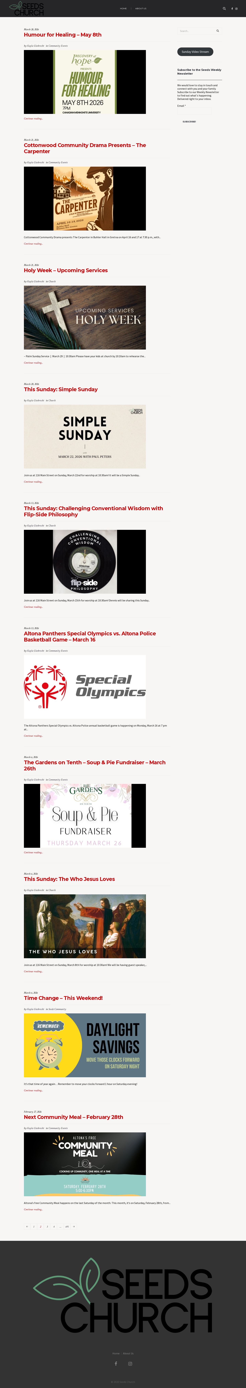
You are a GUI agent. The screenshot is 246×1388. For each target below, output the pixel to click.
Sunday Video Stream (195, 52)
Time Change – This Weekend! (63, 998)
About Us (128, 1353)
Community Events (58, 46)
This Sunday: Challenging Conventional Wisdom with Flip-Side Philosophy (93, 511)
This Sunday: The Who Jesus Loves (69, 879)
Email (181, 105)
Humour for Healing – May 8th (62, 35)
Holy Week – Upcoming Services (66, 270)
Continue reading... (33, 118)
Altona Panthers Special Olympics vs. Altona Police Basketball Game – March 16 (90, 636)
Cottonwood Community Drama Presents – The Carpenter (85, 148)
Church (52, 281)
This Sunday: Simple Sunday (61, 389)
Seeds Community (57, 1009)
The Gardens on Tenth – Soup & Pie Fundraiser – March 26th (95, 765)
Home (116, 1353)
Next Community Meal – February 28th (73, 1117)
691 (67, 1227)
